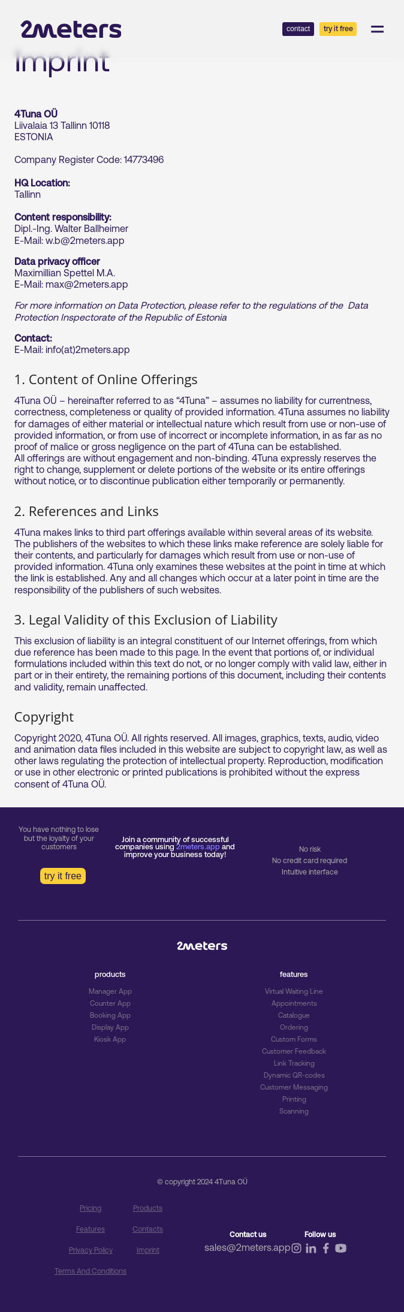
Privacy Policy (91, 1250)
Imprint (148, 1250)
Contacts (147, 1229)
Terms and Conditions (90, 1271)
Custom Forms (294, 1039)
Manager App (110, 991)
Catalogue (294, 1015)
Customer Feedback (294, 1051)
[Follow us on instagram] (296, 1251)
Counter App (110, 1003)
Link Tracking (294, 1063)
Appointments (294, 1003)
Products (147, 1208)
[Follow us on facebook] (325, 1252)
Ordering (294, 1027)
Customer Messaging (294, 1087)
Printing (294, 1099)
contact (298, 29)
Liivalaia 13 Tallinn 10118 (62, 125)
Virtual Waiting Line (294, 991)
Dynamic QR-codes (294, 1075)
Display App (110, 1027)
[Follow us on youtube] (340, 1252)
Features (90, 1229)
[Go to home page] (71, 29)
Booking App (110, 1015)
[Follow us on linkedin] (310, 1252)
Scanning (294, 1111)
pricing (90, 1208)
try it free (63, 876)
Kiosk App (110, 1039)
